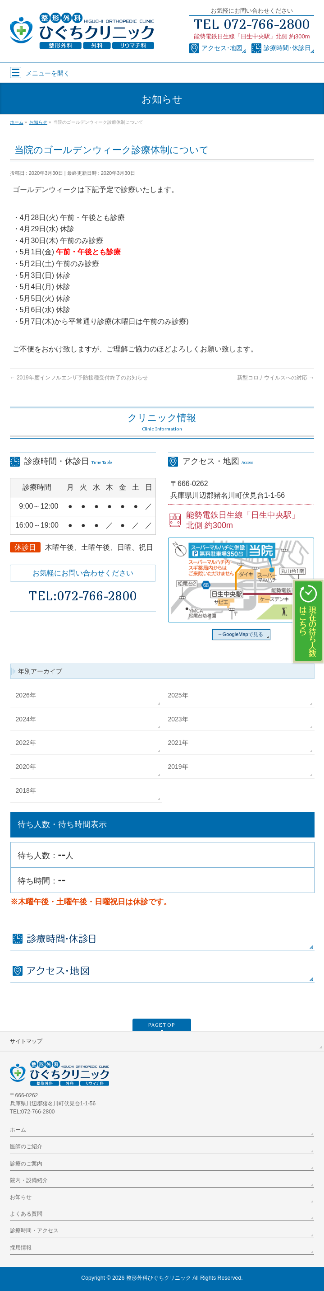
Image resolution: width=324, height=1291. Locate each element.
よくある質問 (26, 1214)
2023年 (178, 719)
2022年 (26, 742)
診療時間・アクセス (34, 1230)
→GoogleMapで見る (240, 634)
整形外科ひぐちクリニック (158, 1278)
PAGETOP (161, 1025)
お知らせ (21, 1197)
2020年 (26, 766)
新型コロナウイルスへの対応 (275, 377)
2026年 (26, 695)
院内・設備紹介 (29, 1180)
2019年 (178, 766)
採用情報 (21, 1247)
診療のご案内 (26, 1163)
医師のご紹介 (26, 1146)
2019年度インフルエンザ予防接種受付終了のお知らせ (79, 377)
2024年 (26, 719)
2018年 (26, 790)
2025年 (178, 695)
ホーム (18, 1130)
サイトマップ (26, 1041)
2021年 (178, 742)
